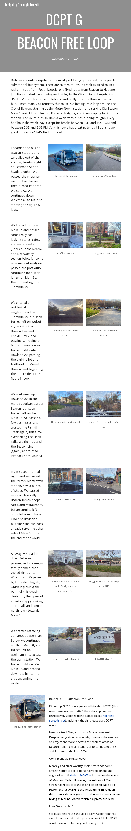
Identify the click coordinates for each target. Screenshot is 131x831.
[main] (65, 36)
